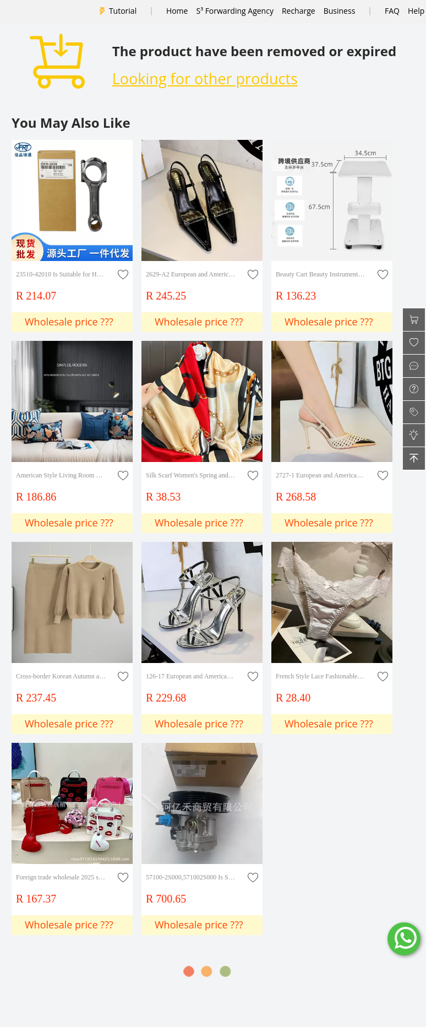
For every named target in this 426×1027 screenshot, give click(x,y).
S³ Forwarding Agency (234, 11)
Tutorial (122, 11)
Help (416, 11)
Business (340, 11)
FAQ (392, 11)
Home (177, 11)
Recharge (298, 11)
